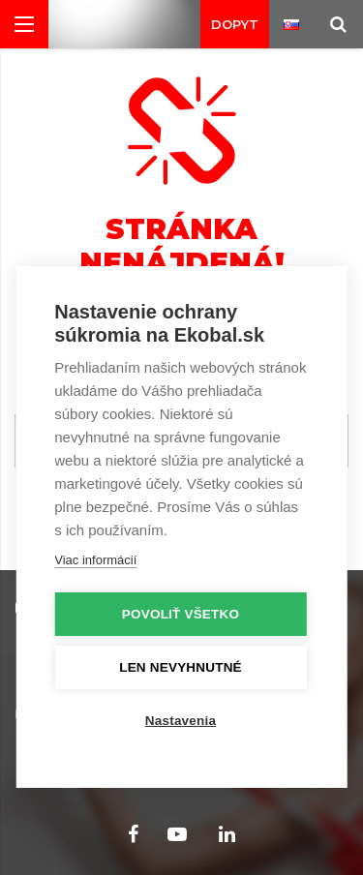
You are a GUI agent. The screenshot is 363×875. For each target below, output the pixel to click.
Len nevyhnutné (180, 667)
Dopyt (234, 24)
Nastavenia (180, 720)
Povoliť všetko (180, 614)
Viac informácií (95, 560)
